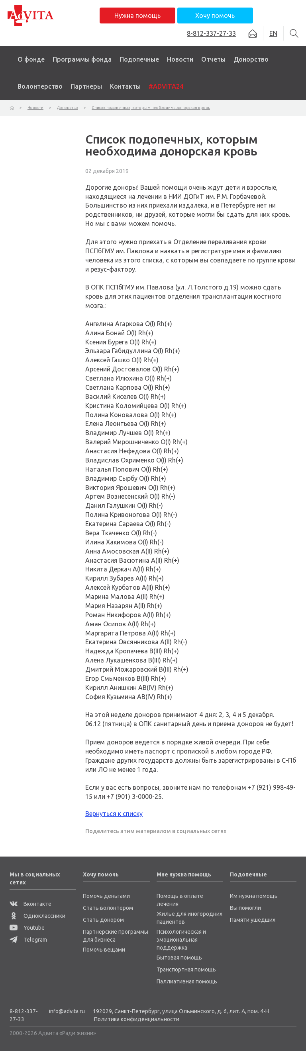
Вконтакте (30, 904)
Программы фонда (82, 59)
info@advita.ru (67, 1011)
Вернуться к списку (114, 813)
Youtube (27, 928)
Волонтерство (40, 86)
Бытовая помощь (179, 957)
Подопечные (139, 59)
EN (273, 33)
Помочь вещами (104, 949)
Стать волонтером (108, 908)
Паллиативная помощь (187, 981)
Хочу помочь (215, 15)
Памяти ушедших (252, 920)
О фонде (31, 59)
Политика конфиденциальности (136, 1019)
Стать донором (103, 920)
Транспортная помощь (186, 969)
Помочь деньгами (106, 896)
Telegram (28, 939)
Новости (180, 59)
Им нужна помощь (254, 896)
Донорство (251, 59)
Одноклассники (37, 916)
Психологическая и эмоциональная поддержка (181, 940)
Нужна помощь (137, 15)
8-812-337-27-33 (24, 1015)
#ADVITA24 (166, 86)
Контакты (125, 86)
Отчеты (213, 59)
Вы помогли (245, 908)
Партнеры (86, 86)
